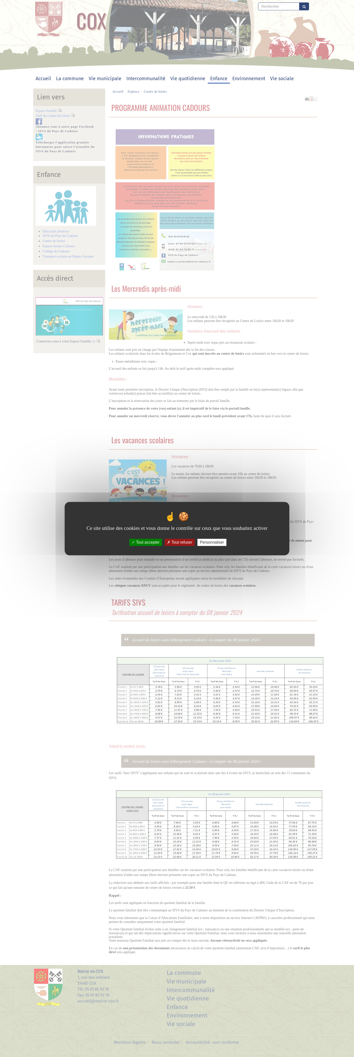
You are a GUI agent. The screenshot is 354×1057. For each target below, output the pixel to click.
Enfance (218, 78)
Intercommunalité (145, 78)
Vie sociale (282, 78)
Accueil (43, 78)
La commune (70, 78)
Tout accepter (146, 542)
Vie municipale (105, 78)
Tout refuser (179, 542)
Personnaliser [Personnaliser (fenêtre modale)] (212, 542)
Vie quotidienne (187, 78)
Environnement (248, 78)
